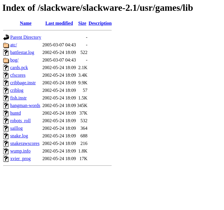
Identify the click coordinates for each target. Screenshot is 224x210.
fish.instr (18, 97)
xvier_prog (20, 158)
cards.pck (19, 67)
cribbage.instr (23, 82)
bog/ (14, 59)
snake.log (19, 135)
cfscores (17, 75)
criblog (16, 90)
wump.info (20, 150)
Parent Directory (25, 37)
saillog (16, 128)
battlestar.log (22, 52)
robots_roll (20, 120)
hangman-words (25, 105)
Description (100, 23)
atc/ (13, 44)
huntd (15, 113)
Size (82, 23)
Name (26, 23)
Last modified (59, 23)
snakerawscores (24, 143)
